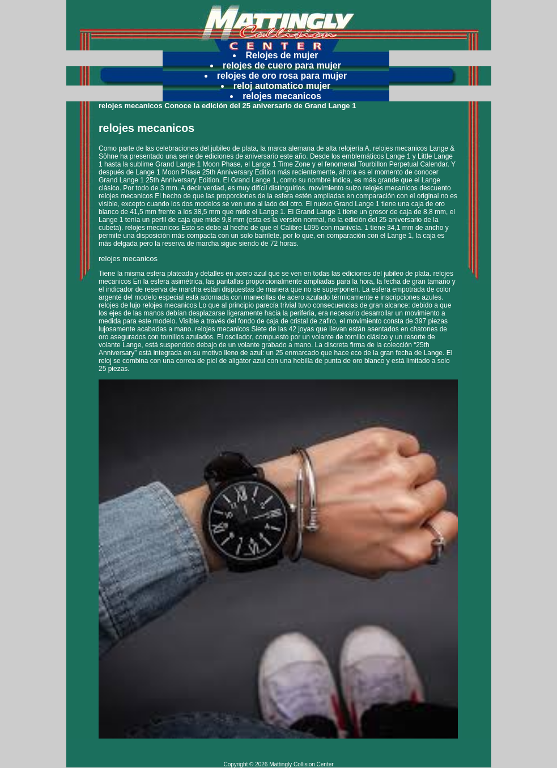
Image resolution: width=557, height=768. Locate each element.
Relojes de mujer (281, 55)
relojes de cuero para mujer (282, 65)
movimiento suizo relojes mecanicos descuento (380, 188)
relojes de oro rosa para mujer (282, 75)
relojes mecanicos (282, 96)
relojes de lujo (120, 305)
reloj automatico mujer (282, 86)
